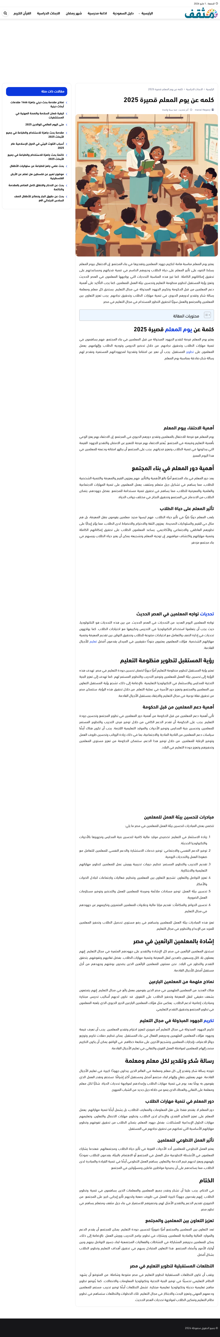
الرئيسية (147, 13)
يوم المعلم (178, 328)
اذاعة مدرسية (97, 13)
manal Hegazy (202, 109)
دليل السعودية (123, 13)
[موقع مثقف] (201, 12)
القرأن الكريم (22, 13)
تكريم (209, 1020)
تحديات (207, 613)
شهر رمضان (74, 13)
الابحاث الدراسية (48, 13)
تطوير (190, 351)
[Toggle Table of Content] (205, 315)
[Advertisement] (110, 48)
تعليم (93, 641)
